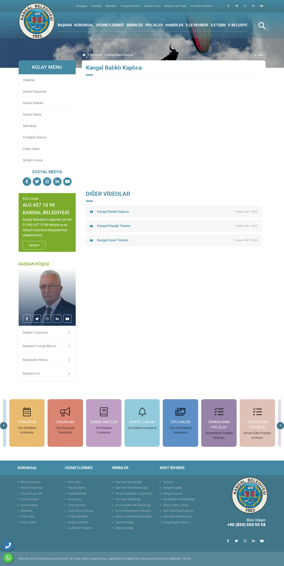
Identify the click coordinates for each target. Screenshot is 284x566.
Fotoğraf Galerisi (131, 5)
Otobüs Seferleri (78, 522)
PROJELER (154, 25)
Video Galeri (31, 149)
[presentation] (3, 425)
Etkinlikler (111, 5)
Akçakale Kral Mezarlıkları (179, 499)
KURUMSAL (84, 25)
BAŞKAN (65, 25)
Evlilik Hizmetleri (78, 516)
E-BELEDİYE (237, 25)
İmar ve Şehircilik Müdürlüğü (133, 505)
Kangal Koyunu (172, 493)
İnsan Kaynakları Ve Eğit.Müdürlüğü (135, 493)
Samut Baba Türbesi (176, 505)
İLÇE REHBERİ (197, 25)
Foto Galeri (28, 516)
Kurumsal (96, 54)
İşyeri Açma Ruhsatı (80, 510)
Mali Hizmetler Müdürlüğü (131, 487)
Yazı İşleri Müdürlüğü (128, 482)
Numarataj (75, 499)
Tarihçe (167, 482)
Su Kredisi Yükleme (201, 5)
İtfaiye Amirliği (124, 528)
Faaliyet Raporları (32, 487)
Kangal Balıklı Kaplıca (176, 522)
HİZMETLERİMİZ (110, 25)
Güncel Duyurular (34, 92)
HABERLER (174, 25)
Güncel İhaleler (33, 103)
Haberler (29, 80)
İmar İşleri (74, 482)
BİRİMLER (135, 25)
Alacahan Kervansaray (177, 516)
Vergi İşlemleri (77, 505)
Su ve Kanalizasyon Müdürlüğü (135, 510)
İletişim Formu (152, 5)
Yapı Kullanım (76, 487)
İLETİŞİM (218, 25)
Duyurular (96, 5)
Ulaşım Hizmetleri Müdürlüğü (133, 516)
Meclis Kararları (30, 482)
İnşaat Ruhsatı (77, 493)
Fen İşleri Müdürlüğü (128, 499)
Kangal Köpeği (172, 487)
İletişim (34, 245)
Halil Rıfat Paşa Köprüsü (178, 510)
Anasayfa (82, 5)
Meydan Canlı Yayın (175, 5)
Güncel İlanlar (32, 114)
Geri (259, 55)
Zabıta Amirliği (124, 522)
